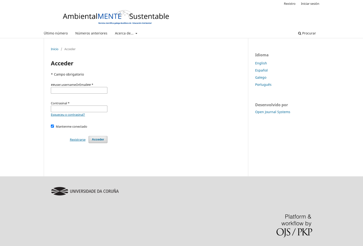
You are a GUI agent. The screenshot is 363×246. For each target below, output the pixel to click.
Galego (260, 77)
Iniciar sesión (310, 3)
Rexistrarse (78, 139)
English (261, 63)
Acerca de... (124, 33)
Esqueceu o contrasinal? (68, 114)
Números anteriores (91, 33)
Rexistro (290, 3)
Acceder (98, 139)
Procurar (307, 33)
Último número (56, 33)
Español (261, 70)
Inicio (54, 49)
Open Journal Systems (272, 112)
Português (263, 84)
